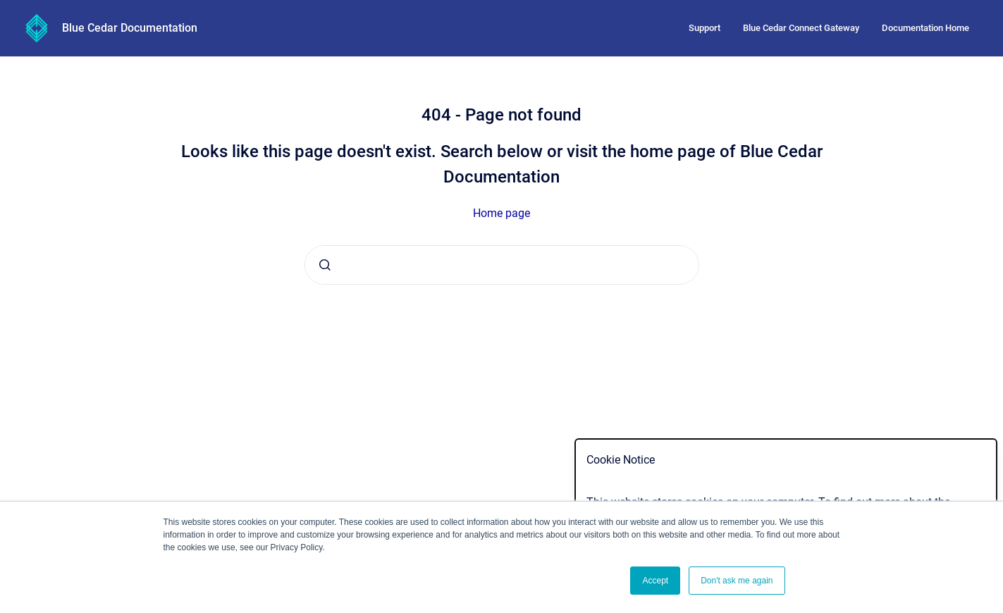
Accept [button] (655, 581)
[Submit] (325, 265)
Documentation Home (925, 28)
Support (704, 28)
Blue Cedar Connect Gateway (801, 28)
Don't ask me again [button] (737, 581)
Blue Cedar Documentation (129, 28)
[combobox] (502, 265)
